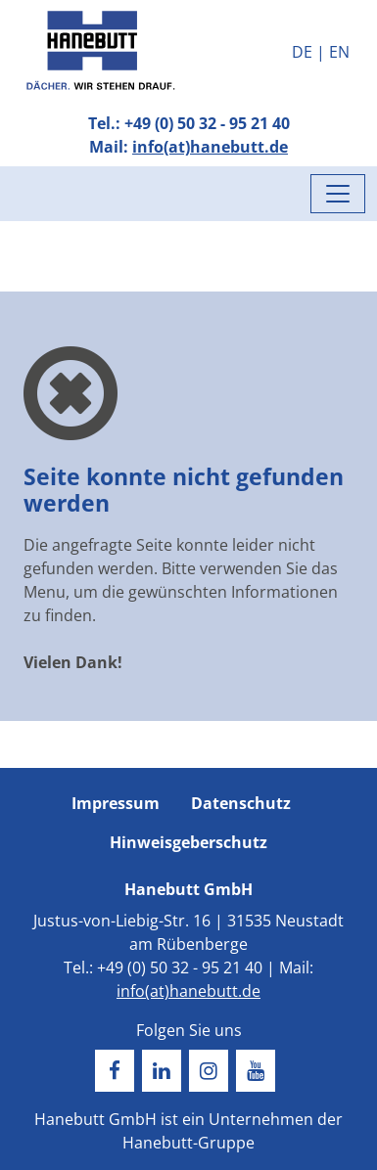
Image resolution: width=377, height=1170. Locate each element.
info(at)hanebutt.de (210, 147)
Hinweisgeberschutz (188, 842)
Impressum (115, 803)
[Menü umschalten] (337, 193)
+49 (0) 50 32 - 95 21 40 (207, 123)
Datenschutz (241, 803)
